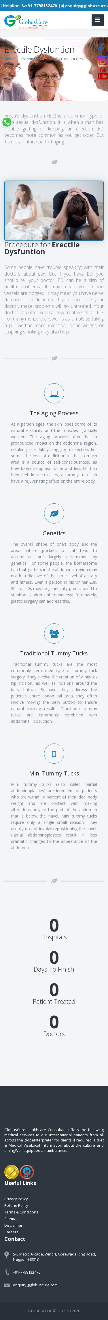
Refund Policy (16, 1205)
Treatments (31, 58)
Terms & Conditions (21, 1212)
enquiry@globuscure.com (35, 1284)
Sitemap (11, 1218)
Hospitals (54, 937)
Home (9, 58)
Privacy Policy (16, 1198)
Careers (11, 1231)
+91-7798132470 (26, 1272)
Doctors (54, 1033)
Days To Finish (54, 969)
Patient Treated (54, 1001)
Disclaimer (13, 1225)
